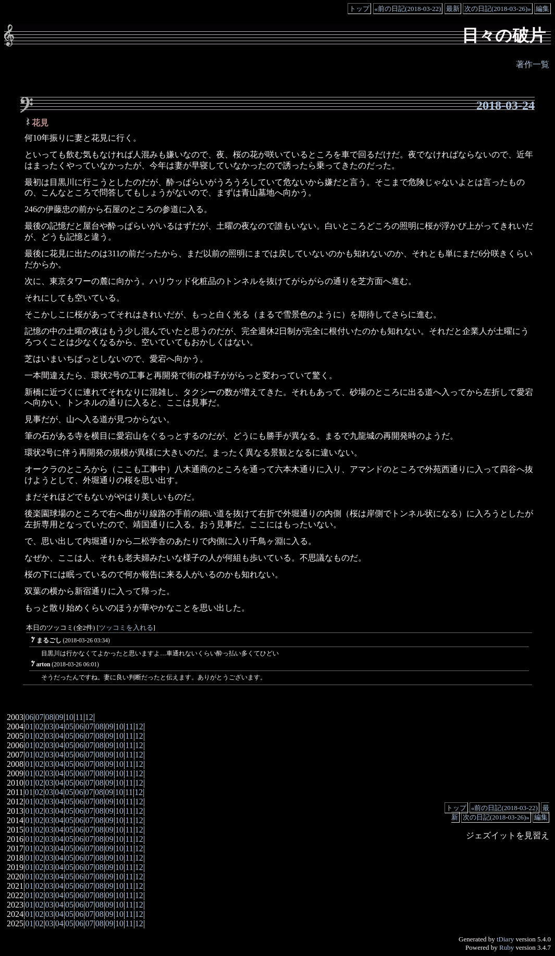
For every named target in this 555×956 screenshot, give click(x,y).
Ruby (506, 947)
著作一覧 (532, 64)
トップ (359, 9)
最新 (453, 9)
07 (39, 717)
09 (59, 717)
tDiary (505, 939)
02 (39, 726)
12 (89, 717)
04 (59, 726)
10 (69, 717)
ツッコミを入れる (126, 627)
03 (49, 726)
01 (29, 726)
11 (79, 717)
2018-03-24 (505, 105)
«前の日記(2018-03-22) (408, 9)
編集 (542, 9)
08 (49, 717)
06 (29, 717)
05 (69, 726)
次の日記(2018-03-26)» (497, 9)
